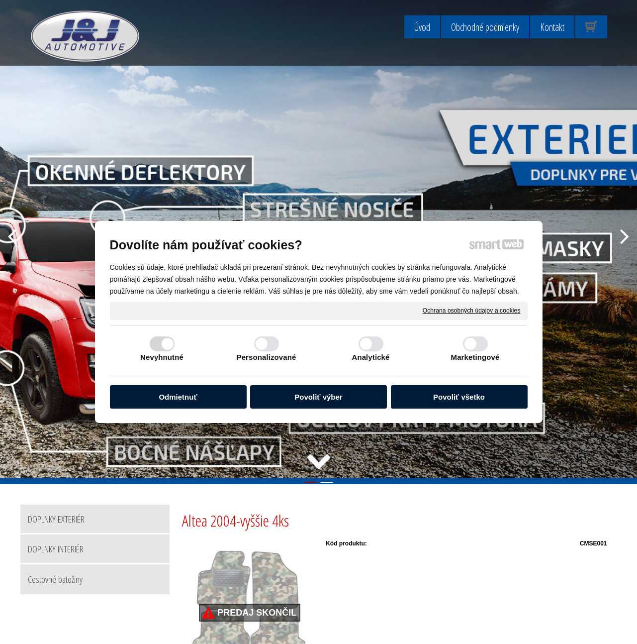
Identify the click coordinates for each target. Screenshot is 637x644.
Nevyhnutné (161, 357)
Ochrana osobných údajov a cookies (472, 310)
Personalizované (266, 357)
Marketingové (475, 357)
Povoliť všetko (459, 397)
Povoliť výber (318, 397)
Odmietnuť (178, 397)
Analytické (370, 357)
